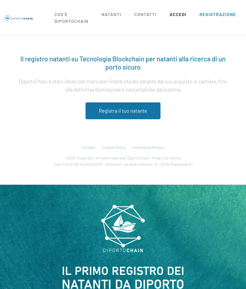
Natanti (111, 14)
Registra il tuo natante (123, 111)
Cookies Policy (114, 147)
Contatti (145, 14)
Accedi (178, 14)
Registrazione (218, 14)
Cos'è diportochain (72, 18)
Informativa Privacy (148, 147)
